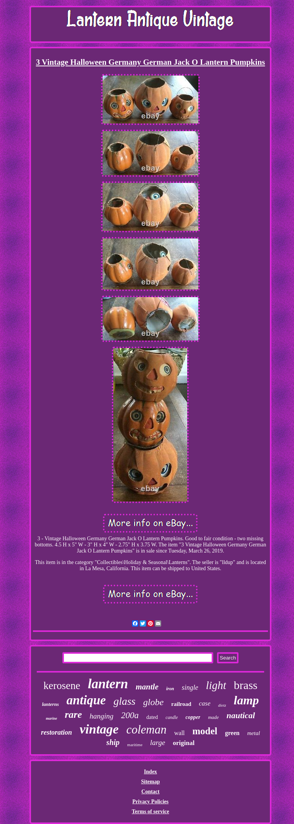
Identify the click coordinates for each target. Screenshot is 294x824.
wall (179, 733)
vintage (99, 729)
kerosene (61, 685)
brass (246, 685)
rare (73, 714)
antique (86, 700)
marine (51, 718)
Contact (150, 791)
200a (130, 715)
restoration (56, 732)
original (183, 743)
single (190, 687)
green (232, 733)
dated (152, 717)
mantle (147, 686)
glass (124, 701)
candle (172, 717)
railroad (181, 704)
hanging (101, 716)
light (216, 685)
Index (150, 772)
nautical (241, 715)
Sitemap (150, 782)
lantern (108, 683)
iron (170, 688)
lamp (246, 700)
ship (112, 742)
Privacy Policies (150, 801)
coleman (146, 729)
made (213, 717)
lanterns (50, 704)
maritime (134, 744)
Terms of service (150, 811)
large (157, 742)
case (205, 703)
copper (193, 717)
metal (253, 733)
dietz (222, 705)
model (205, 731)
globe (153, 702)
